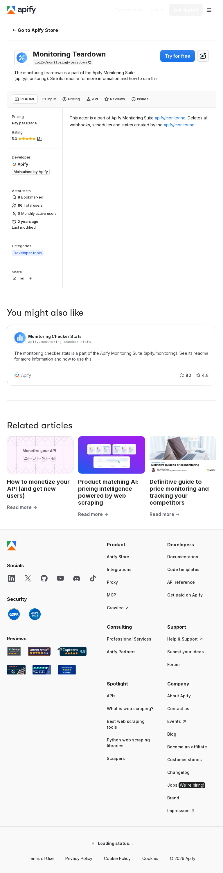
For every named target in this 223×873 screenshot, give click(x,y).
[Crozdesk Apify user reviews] (67, 669)
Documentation (182, 556)
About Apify (179, 695)
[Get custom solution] (128, 10)
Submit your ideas (185, 651)
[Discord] (76, 578)
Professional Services (129, 638)
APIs (111, 695)
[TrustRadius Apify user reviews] (42, 669)
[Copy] (63, 62)
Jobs (186, 785)
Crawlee (118, 607)
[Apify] (21, 10)
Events (177, 721)
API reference (181, 582)
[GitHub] (44, 578)
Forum (173, 664)
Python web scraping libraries (128, 742)
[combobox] (203, 56)
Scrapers (116, 758)
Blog (171, 734)
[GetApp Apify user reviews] (14, 651)
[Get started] (186, 10)
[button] (131, 544)
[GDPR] (14, 614)
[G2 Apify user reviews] (16, 669)
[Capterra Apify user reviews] (72, 651)
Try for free (177, 56)
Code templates (183, 569)
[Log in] (157, 10)
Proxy (112, 582)
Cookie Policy (117, 858)
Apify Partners (121, 651)
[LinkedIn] (11, 578)
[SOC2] (35, 614)
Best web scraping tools (126, 724)
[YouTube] (60, 578)
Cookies (150, 858)
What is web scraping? (130, 708)
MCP (111, 594)
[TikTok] (93, 578)
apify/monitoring (170, 117)
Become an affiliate (187, 746)
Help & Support (185, 638)
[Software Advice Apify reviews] (39, 651)
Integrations (119, 569)
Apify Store (118, 556)
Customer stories (184, 759)
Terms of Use (41, 858)
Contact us (178, 708)
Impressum (181, 810)
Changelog (178, 772)
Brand (173, 797)
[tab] (25, 99)
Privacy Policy (78, 858)
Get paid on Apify (185, 594)
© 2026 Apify (182, 858)
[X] (28, 578)
